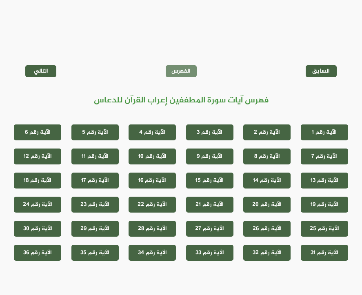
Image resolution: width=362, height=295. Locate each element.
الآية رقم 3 (209, 132)
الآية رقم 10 (152, 156)
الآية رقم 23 (94, 204)
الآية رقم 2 (267, 132)
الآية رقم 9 (209, 156)
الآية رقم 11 (95, 156)
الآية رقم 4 (152, 132)
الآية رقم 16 (152, 180)
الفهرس (181, 71)
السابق (321, 71)
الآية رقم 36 (37, 252)
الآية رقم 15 (209, 180)
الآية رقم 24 (37, 204)
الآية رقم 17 (95, 180)
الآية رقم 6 (38, 132)
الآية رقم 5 (95, 132)
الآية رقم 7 (324, 156)
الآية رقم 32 (267, 252)
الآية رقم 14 (267, 180)
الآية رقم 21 (209, 204)
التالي (41, 71)
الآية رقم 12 (38, 156)
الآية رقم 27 (209, 228)
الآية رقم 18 (37, 180)
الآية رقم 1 (324, 132)
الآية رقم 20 (267, 204)
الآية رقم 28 (152, 228)
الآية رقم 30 (37, 228)
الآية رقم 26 (267, 228)
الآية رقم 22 (152, 204)
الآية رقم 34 (152, 252)
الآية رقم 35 (94, 252)
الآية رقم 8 (267, 156)
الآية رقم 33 (209, 252)
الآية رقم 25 (324, 228)
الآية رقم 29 (94, 228)
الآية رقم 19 (324, 204)
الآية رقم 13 (324, 180)
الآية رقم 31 (324, 252)
